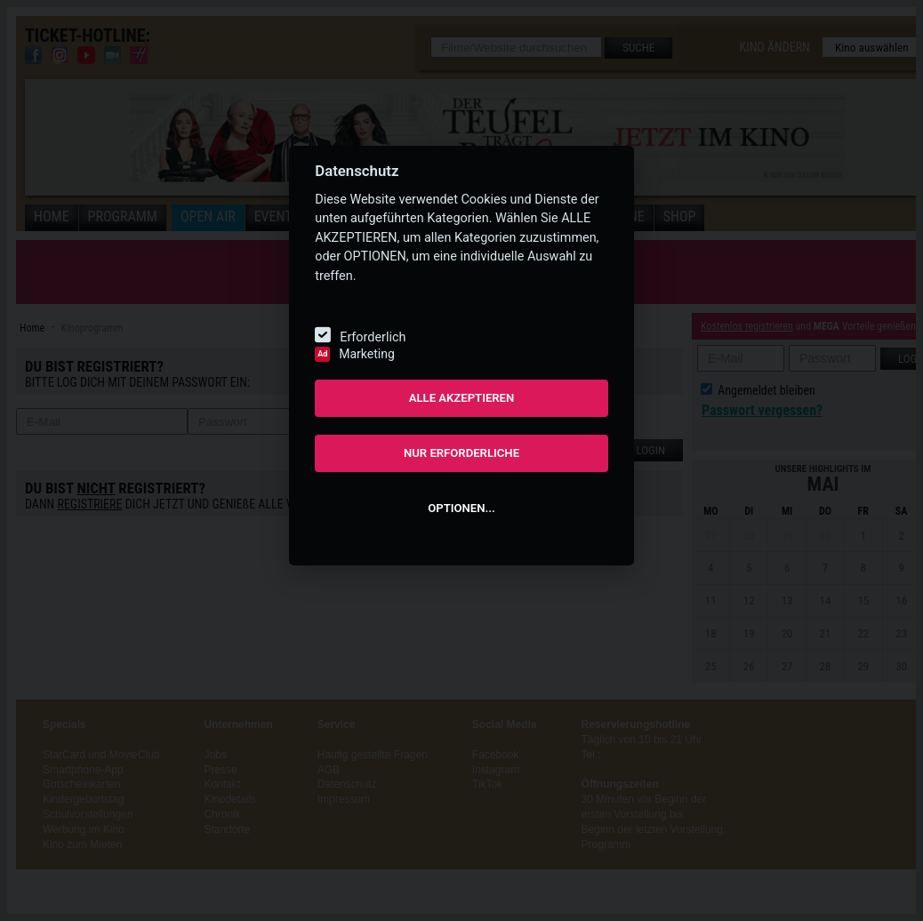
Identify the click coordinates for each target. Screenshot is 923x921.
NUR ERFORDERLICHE (461, 453)
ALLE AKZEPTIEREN (462, 397)
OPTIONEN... (461, 508)
